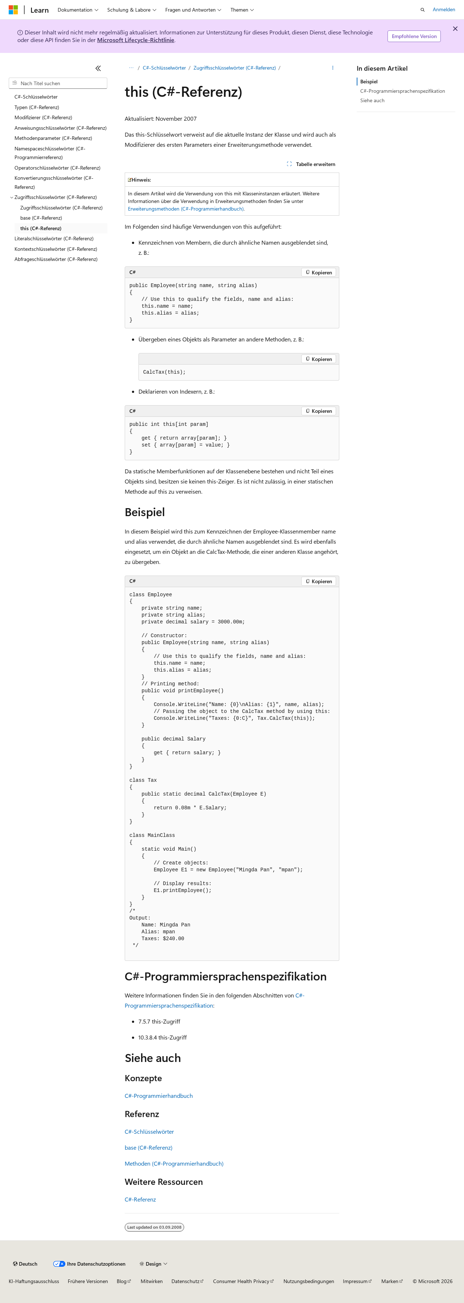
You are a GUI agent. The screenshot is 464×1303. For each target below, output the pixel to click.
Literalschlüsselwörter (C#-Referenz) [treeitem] (54, 238)
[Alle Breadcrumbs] (131, 68)
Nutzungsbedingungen (308, 1281)
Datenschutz (185, 1281)
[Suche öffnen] (422, 9)
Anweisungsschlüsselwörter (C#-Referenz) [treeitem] (60, 127)
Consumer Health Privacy (241, 1281)
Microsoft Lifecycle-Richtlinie (135, 39)
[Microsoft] (13, 9)
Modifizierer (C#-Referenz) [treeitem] (43, 117)
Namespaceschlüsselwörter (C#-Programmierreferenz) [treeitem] (50, 153)
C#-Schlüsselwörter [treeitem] (36, 96)
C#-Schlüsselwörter (164, 67)
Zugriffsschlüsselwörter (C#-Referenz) (235, 67)
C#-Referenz (140, 1199)
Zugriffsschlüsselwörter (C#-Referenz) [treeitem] (61, 207)
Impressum (355, 1281)
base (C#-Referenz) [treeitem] (41, 217)
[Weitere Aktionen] (333, 68)
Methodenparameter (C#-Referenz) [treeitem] (53, 137)
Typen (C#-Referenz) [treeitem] (36, 107)
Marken (389, 1281)
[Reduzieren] (98, 68)
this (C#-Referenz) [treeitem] (41, 228)
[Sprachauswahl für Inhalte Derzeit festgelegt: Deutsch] (25, 1264)
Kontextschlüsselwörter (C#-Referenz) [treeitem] (55, 248)
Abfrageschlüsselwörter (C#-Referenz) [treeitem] (56, 259)
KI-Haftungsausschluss (34, 1281)
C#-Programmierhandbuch (159, 1095)
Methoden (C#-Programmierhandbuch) (174, 1163)
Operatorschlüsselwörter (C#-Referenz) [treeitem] (57, 167)
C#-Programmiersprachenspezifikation (402, 90)
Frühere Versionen (88, 1281)
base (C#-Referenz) (149, 1147)
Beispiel (369, 81)
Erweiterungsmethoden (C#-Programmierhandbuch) (186, 208)
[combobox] (58, 83)
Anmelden (444, 9)
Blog (122, 1281)
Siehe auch (372, 100)
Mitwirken (152, 1281)
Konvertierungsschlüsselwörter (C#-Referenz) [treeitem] (54, 182)
